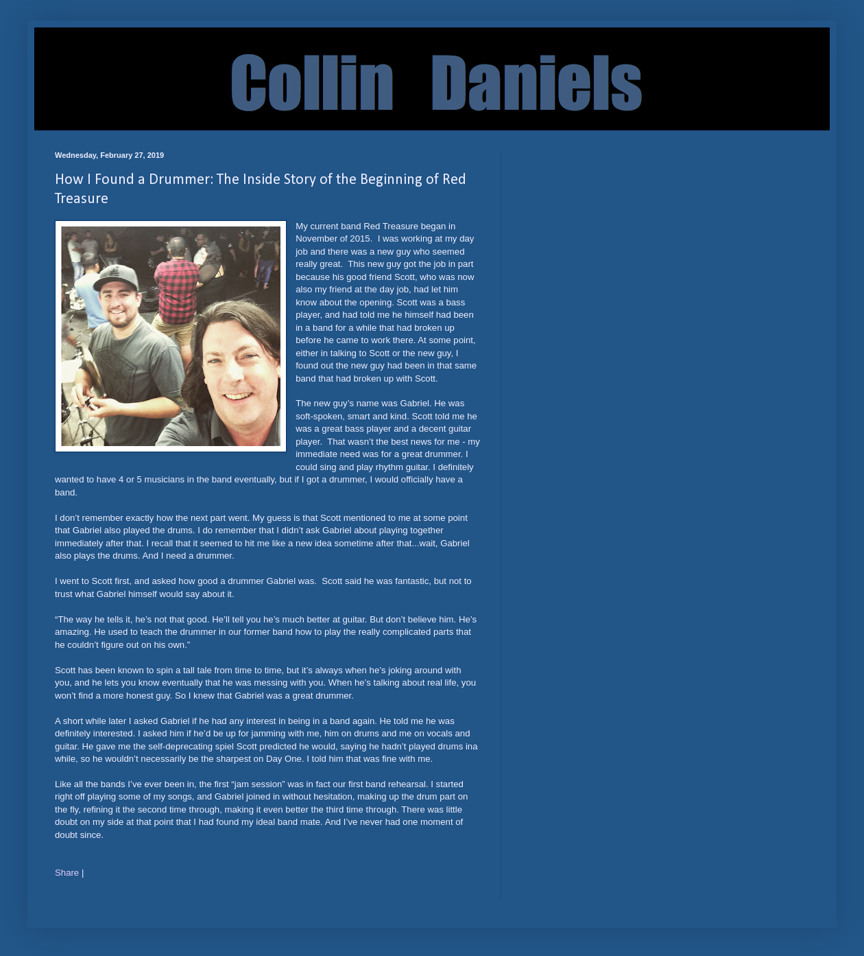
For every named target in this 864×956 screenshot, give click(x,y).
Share (67, 872)
